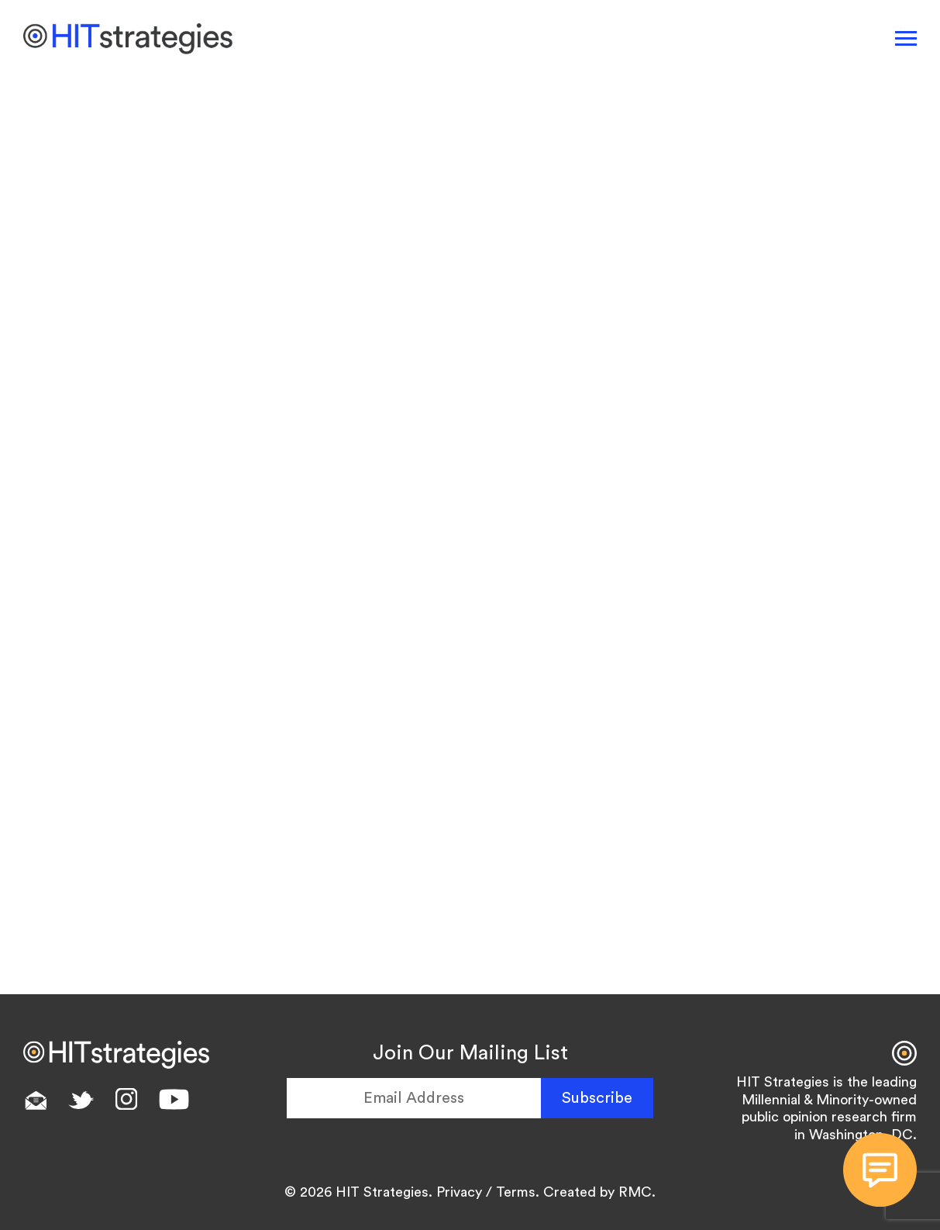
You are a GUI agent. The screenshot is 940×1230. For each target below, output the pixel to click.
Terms (515, 1192)
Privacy (459, 1192)
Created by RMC (597, 1192)
